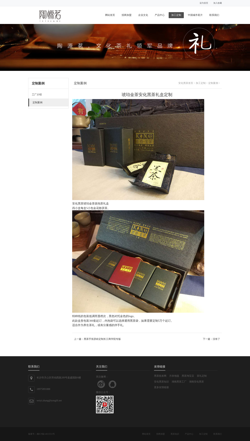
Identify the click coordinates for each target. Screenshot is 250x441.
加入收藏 (217, 3)
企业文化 (143, 15)
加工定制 (176, 15)
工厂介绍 (37, 94)
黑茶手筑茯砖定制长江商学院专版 (102, 339)
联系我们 (214, 15)
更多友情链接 (161, 387)
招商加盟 (127, 15)
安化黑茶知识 (161, 381)
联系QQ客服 (112, 384)
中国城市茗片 (195, 15)
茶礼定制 (202, 376)
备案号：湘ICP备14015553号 (41, 434)
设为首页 (204, 3)
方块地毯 (174, 376)
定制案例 (37, 102)
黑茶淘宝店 (188, 376)
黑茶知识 (175, 434)
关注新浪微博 (101, 384)
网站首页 (110, 15)
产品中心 (160, 15)
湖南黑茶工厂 (179, 381)
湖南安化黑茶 (196, 381)
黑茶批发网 (160, 376)
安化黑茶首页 (185, 83)
